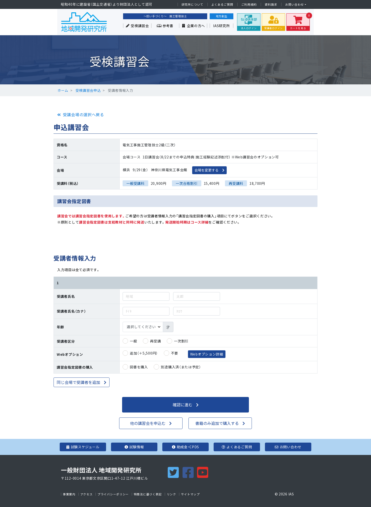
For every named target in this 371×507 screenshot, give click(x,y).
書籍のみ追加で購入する (217, 423)
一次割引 (181, 340)
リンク (171, 494)
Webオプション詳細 (206, 354)
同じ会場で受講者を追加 (78, 382)
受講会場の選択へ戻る (83, 114)
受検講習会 (137, 25)
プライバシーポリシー (113, 494)
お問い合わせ (294, 4)
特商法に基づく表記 (148, 494)
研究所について (193, 4)
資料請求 (271, 4)
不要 (174, 353)
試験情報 (134, 446)
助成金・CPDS (185, 446)
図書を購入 (139, 366)
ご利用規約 (249, 4)
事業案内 (69, 494)
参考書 (165, 25)
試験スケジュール (82, 446)
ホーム (62, 90)
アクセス (86, 494)
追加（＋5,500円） (144, 353)
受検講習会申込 (88, 90)
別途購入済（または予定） (181, 366)
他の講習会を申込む (148, 423)
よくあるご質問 (222, 4)
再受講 (155, 340)
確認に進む (182, 405)
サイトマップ (190, 494)
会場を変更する (206, 170)
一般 (133, 340)
